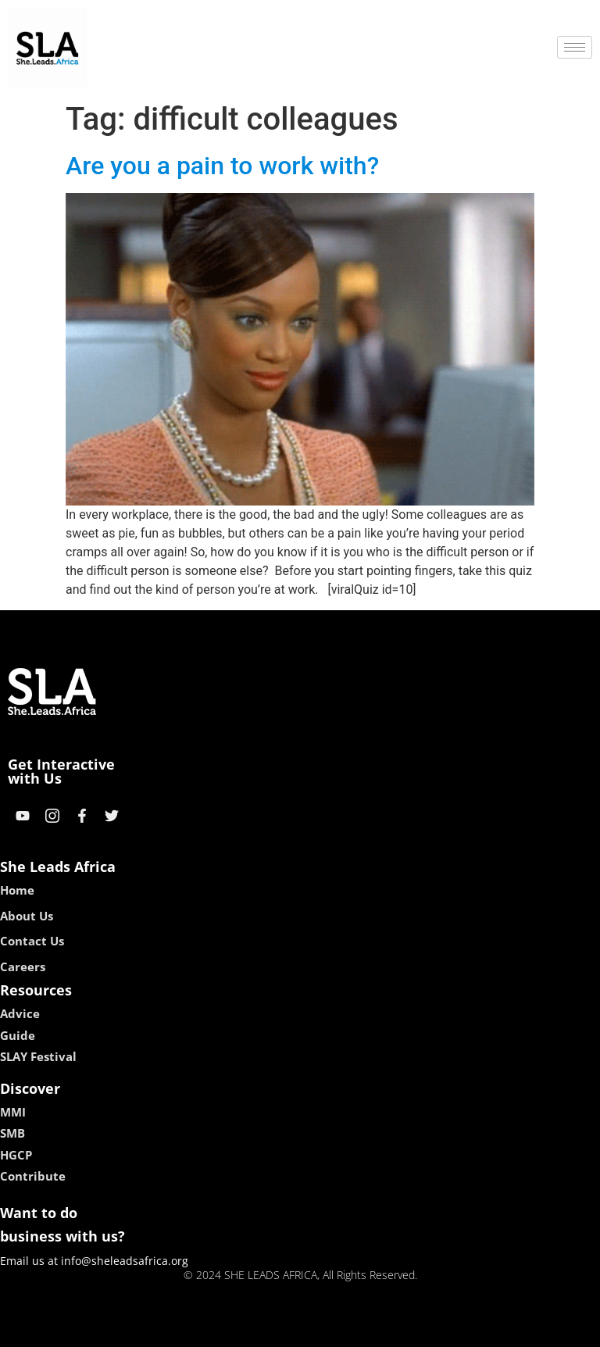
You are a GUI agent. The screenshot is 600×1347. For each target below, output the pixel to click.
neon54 (401, 1329)
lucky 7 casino (337, 1329)
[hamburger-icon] (574, 47)
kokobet (200, 1329)
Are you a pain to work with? (222, 165)
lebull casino (260, 1329)
